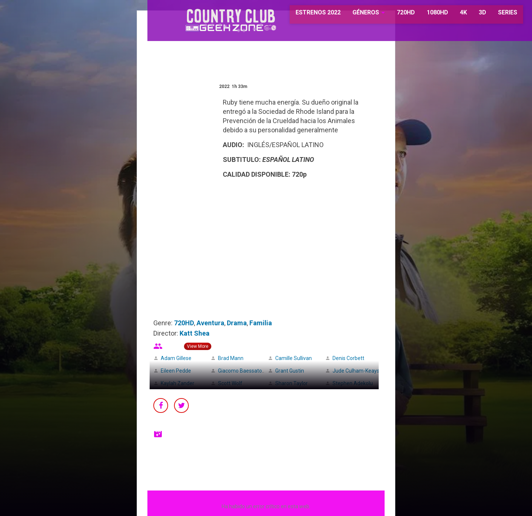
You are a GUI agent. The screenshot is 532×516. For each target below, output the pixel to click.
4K (452, 14)
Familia (260, 323)
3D (471, 14)
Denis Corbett (348, 358)
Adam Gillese (176, 358)
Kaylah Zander (177, 383)
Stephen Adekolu (352, 383)
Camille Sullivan (293, 358)
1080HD (426, 14)
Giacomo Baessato (240, 371)
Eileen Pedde (176, 371)
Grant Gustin (289, 371)
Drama (237, 323)
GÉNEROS (354, 14)
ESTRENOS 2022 (307, 14)
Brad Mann (230, 358)
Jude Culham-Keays (355, 371)
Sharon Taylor (291, 383)
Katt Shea (194, 333)
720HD (394, 14)
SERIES (496, 14)
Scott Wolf (230, 383)
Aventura (210, 323)
